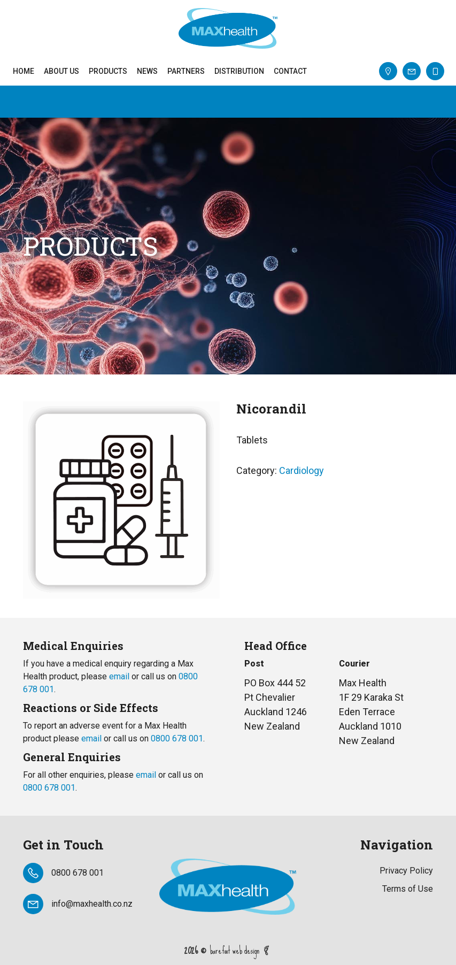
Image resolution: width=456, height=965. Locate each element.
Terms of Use (407, 889)
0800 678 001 (177, 738)
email (119, 676)
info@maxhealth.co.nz (92, 904)
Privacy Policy (406, 871)
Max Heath (228, 28)
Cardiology (301, 470)
